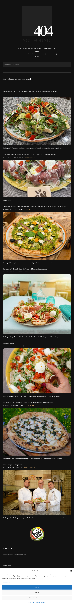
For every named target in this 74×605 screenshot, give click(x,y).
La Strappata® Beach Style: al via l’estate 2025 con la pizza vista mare (25, 269)
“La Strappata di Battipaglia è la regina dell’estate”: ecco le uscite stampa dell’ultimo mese (31, 154)
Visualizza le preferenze (37, 598)
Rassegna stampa (8, 343)
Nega (37, 592)
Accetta (37, 587)
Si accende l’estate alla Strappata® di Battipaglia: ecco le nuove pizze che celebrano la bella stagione (34, 206)
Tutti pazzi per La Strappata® (12, 465)
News (20, 94)
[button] (71, 571)
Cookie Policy (31, 602)
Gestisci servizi (6, 582)
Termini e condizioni (40, 602)
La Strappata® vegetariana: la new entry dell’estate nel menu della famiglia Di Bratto (30, 91)
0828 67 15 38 (7, 565)
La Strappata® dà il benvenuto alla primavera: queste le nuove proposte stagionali (28, 402)
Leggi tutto (29, 94)
